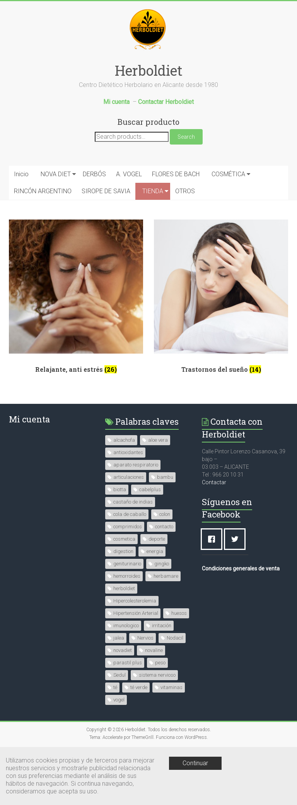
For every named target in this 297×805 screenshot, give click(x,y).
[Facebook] (213, 539)
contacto (164, 526)
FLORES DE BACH (176, 174)
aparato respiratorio (135, 465)
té (115, 687)
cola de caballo (129, 514)
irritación (161, 625)
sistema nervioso (157, 675)
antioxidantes (128, 452)
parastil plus (127, 662)
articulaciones (128, 477)
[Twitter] (236, 539)
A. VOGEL (129, 174)
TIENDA (152, 191)
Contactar (214, 482)
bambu (165, 477)
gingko (161, 564)
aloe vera (158, 440)
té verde (138, 687)
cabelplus (150, 489)
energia (155, 551)
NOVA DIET (56, 174)
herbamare (166, 576)
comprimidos (127, 526)
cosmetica (124, 539)
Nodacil (175, 638)
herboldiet (124, 588)
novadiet (122, 650)
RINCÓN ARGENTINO (43, 191)
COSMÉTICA (228, 174)
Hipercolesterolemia (134, 601)
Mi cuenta (29, 419)
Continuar (195, 763)
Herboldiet (149, 70)
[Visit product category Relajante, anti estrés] (76, 299)
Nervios (145, 638)
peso (160, 662)
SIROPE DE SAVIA (106, 191)
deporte (156, 539)
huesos (179, 613)
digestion (123, 551)
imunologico (126, 625)
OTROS (185, 191)
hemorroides (126, 576)
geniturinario (127, 564)
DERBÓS (94, 174)
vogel (119, 700)
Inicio (21, 174)
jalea (118, 638)
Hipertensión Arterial (135, 613)
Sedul (119, 675)
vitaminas (171, 687)
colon (164, 514)
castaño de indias (133, 502)
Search (186, 137)
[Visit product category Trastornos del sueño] (221, 299)
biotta (119, 489)
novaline (154, 650)
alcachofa (124, 440)
